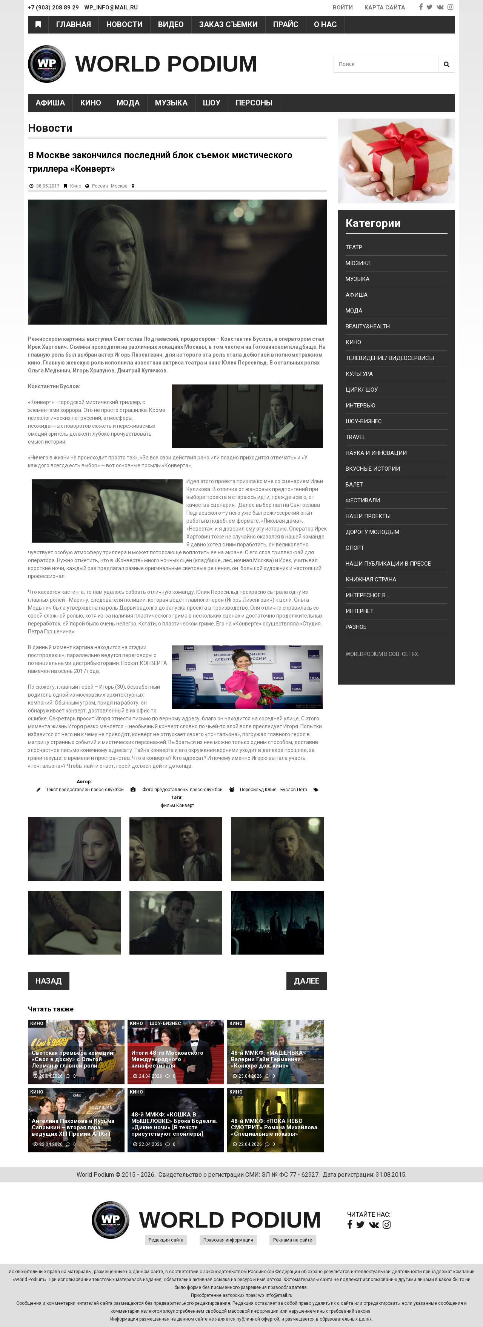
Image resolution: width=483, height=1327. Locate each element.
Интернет (360, 611)
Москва (119, 186)
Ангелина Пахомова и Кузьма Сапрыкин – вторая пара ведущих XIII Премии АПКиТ (73, 1127)
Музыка (171, 102)
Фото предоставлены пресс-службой (182, 789)
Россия (100, 186)
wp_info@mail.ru (275, 1295)
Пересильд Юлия (258, 789)
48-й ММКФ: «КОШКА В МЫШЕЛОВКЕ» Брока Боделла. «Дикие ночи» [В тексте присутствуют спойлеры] (174, 1124)
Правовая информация (228, 1240)
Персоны (254, 102)
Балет (354, 484)
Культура (359, 374)
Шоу (211, 102)
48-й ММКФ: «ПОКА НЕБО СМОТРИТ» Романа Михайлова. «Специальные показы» (275, 1127)
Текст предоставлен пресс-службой (85, 789)
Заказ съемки (228, 24)
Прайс (285, 24)
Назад (48, 980)
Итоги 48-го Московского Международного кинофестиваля (167, 1059)
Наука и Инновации (376, 453)
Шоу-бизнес (364, 421)
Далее (306, 980)
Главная (73, 24)
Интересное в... (367, 595)
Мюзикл (358, 263)
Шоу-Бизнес (165, 1023)
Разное (356, 627)
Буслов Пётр (293, 789)
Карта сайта (385, 7)
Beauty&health (368, 326)
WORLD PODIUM (166, 63)
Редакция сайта (166, 1240)
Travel (356, 437)
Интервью (360, 405)
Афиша (50, 102)
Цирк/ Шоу (362, 389)
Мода (128, 102)
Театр (354, 247)
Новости (124, 24)
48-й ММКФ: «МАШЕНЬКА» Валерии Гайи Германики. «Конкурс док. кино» (268, 1059)
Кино (90, 102)
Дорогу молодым (372, 532)
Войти (343, 7)
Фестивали (363, 500)
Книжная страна (371, 579)
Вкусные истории (373, 468)
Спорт (355, 548)
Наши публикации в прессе (388, 563)
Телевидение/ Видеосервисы (390, 358)
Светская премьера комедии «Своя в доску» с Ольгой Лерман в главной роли (72, 1059)
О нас (325, 24)
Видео (171, 24)
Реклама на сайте (292, 1240)
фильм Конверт (177, 805)
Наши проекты (368, 516)
